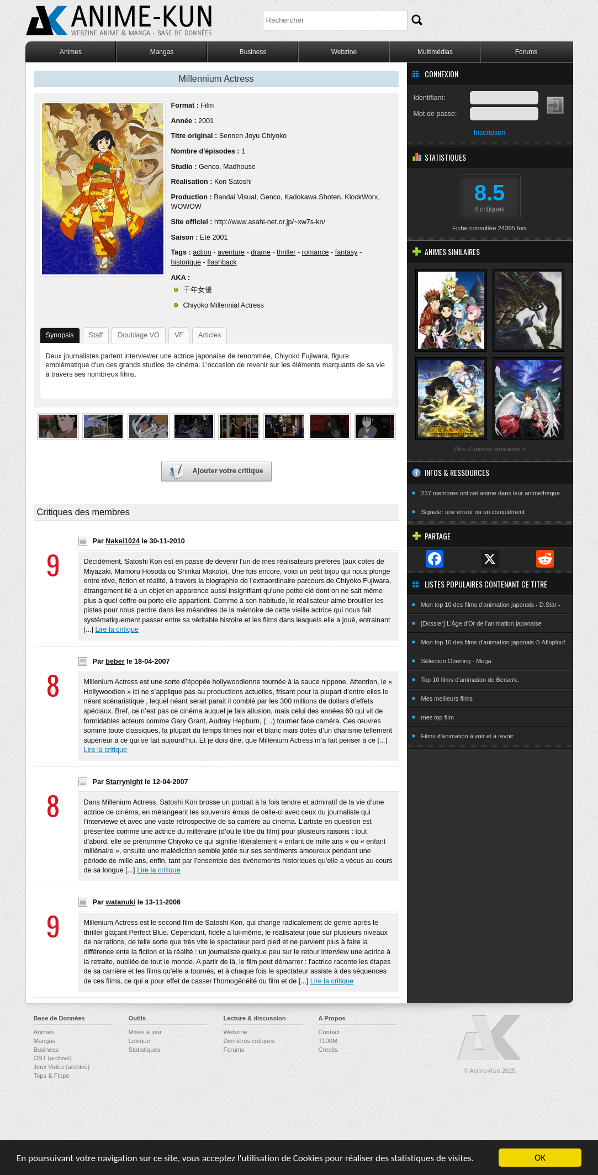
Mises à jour (145, 1032)
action (202, 252)
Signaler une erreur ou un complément (473, 512)
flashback (221, 262)
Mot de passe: (435, 114)
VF (178, 335)
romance (315, 252)
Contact (329, 1032)
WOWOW (186, 206)
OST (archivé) (53, 1058)
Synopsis (60, 335)
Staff (96, 335)
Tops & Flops (52, 1075)
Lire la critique (117, 629)
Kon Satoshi (233, 182)
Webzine (344, 52)
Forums (526, 52)
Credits (328, 1049)
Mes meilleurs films (447, 698)
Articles (209, 335)
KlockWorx (361, 197)
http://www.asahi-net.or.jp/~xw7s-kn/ (269, 222)
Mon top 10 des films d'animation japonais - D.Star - (490, 604)
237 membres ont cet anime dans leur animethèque (490, 493)
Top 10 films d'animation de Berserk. (470, 679)
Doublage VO (139, 335)
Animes (71, 52)
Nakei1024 (122, 541)
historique (186, 262)
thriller (286, 252)
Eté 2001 (213, 237)
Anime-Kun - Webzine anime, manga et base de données (118, 21)
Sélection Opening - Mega (456, 661)
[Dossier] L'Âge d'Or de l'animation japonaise (481, 623)
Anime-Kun (490, 1038)
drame (261, 252)
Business (253, 52)
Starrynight (123, 782)
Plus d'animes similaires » (490, 449)
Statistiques (145, 1049)
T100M (328, 1041)
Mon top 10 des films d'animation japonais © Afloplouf (493, 642)
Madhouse (239, 167)
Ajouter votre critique (216, 472)
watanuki (120, 902)
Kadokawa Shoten (312, 197)
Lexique (139, 1041)
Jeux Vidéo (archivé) (62, 1066)
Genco (209, 167)
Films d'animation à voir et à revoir (467, 736)
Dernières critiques (249, 1041)
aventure (231, 252)
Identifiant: (430, 98)
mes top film (437, 717)
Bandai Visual (235, 197)
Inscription (489, 132)
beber (114, 661)
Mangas (162, 52)
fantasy (346, 252)
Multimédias (435, 52)
